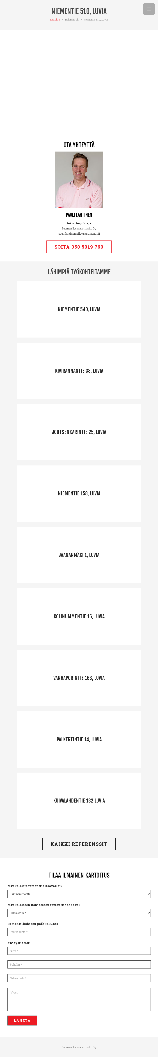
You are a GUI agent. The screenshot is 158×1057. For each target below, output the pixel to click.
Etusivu (55, 19)
